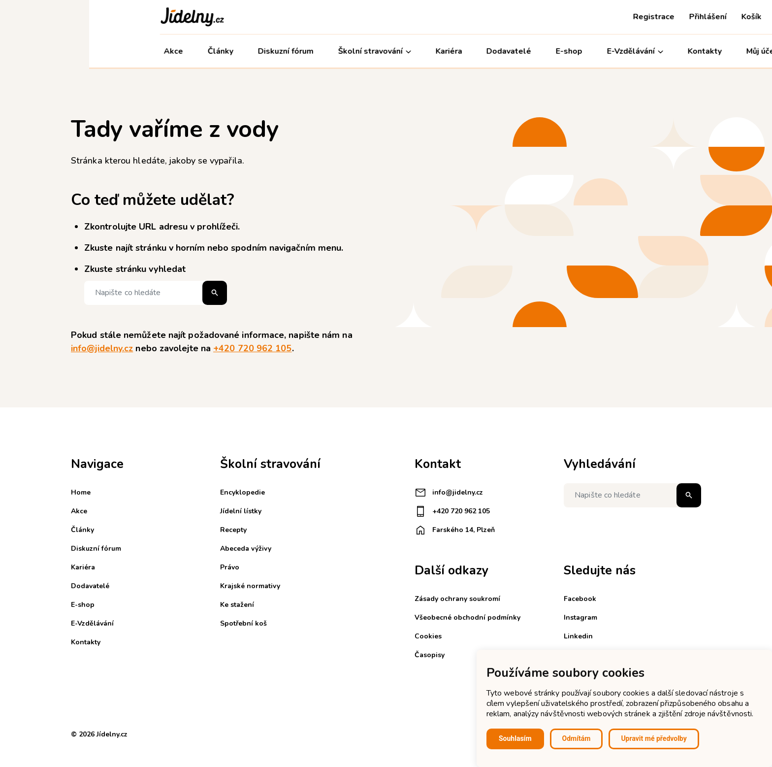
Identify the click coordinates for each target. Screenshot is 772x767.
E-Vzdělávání (546, 51)
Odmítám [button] (576, 738)
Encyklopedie (242, 492)
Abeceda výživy (245, 548)
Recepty (233, 529)
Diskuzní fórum (197, 51)
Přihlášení (619, 16)
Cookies (428, 636)
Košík (662, 16)
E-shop (480, 51)
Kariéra (360, 51)
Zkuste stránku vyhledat (135, 269)
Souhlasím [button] (515, 738)
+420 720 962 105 (252, 348)
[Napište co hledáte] (155, 293)
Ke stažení (237, 604)
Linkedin (578, 636)
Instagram (580, 617)
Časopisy (430, 655)
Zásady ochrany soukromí (457, 598)
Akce (84, 51)
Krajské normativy (250, 586)
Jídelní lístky (240, 511)
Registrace (564, 16)
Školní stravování (285, 51)
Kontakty (616, 51)
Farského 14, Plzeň (455, 530)
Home (81, 492)
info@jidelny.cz (102, 348)
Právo (229, 567)
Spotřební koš (243, 623)
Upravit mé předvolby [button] (653, 738)
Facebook (580, 598)
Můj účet (677, 51)
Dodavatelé (419, 51)
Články (131, 51)
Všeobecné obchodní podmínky (467, 617)
